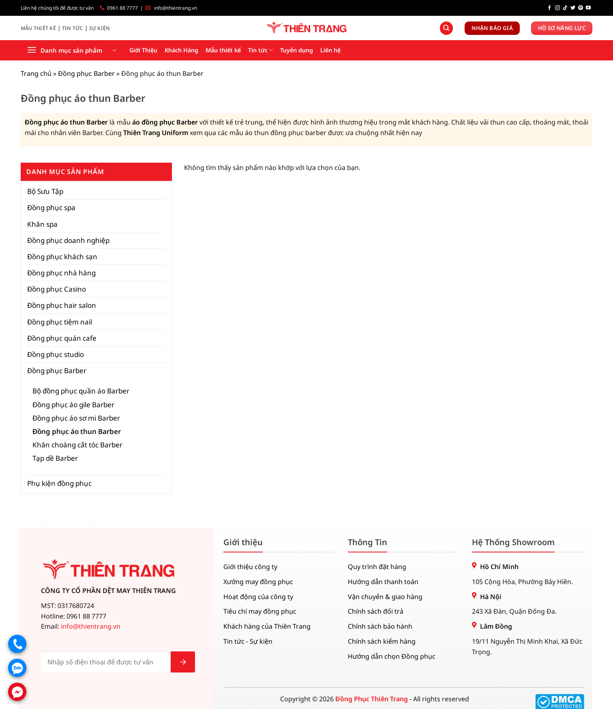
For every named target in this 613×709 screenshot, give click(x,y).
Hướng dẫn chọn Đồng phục (391, 656)
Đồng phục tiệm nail (59, 322)
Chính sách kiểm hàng (382, 641)
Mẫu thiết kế (223, 50)
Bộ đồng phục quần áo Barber (80, 390)
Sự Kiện (99, 28)
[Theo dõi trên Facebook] (549, 8)
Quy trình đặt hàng (377, 566)
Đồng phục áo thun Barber (66, 122)
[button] (71, 50)
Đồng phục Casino (56, 289)
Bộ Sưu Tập (45, 191)
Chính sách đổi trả (375, 611)
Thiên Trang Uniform (155, 132)
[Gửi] (183, 661)
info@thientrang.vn (175, 7)
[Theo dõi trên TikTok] (565, 8)
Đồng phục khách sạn (62, 256)
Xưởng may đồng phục (258, 581)
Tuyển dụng (296, 50)
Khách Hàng (181, 50)
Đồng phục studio (55, 354)
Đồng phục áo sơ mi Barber (76, 418)
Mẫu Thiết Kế (38, 28)
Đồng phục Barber (86, 73)
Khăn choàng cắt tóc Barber (77, 444)
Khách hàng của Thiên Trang (267, 626)
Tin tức (260, 50)
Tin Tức (72, 28)
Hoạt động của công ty (258, 596)
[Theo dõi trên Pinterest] (580, 8)
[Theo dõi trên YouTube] (588, 8)
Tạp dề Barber (55, 458)
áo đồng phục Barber (165, 122)
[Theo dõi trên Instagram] (557, 8)
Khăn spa (42, 224)
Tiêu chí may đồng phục (259, 611)
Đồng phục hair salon (61, 305)
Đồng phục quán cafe (61, 338)
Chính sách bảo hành (380, 626)
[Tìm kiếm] (446, 28)
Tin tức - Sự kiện (247, 641)
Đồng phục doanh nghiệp (68, 240)
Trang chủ (36, 73)
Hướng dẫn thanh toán (383, 581)
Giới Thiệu (143, 50)
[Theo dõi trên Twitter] (572, 8)
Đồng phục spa (51, 207)
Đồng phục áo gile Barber (73, 404)
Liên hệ (330, 50)
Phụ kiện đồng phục (59, 483)
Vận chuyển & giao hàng (385, 596)
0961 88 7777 (122, 7)
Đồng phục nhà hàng (61, 272)
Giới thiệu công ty (250, 566)
